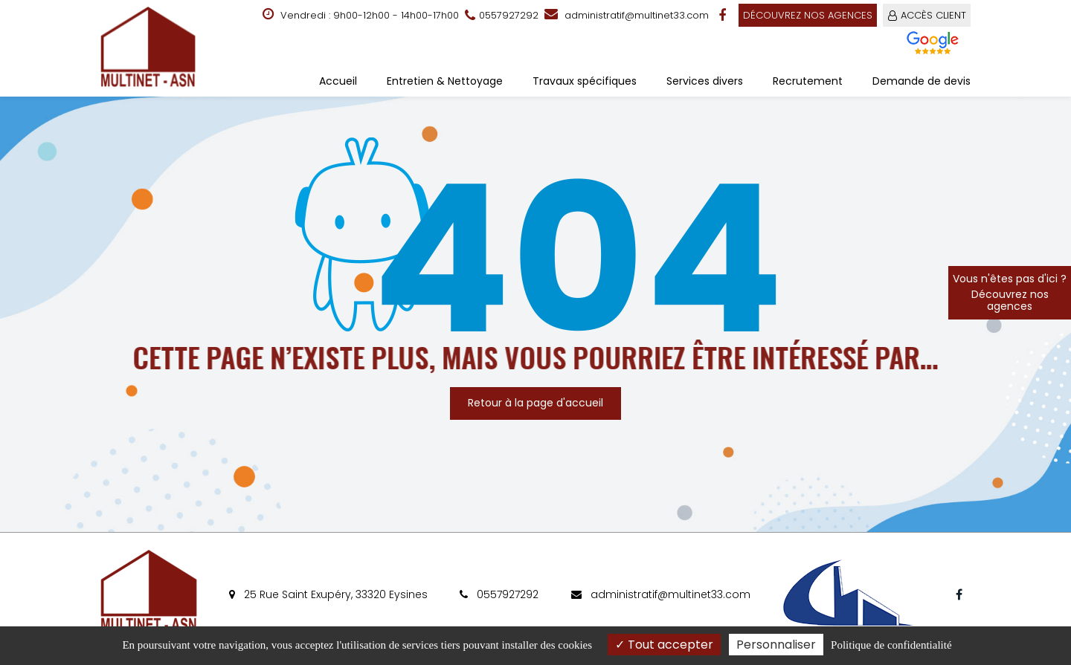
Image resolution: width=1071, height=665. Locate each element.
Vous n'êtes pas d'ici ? (1009, 292)
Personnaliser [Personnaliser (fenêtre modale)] (776, 644)
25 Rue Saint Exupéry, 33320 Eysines (328, 594)
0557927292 (499, 594)
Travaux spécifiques (585, 81)
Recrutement (808, 81)
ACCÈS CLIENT (933, 15)
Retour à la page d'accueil (535, 402)
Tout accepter (664, 644)
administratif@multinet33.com (626, 15)
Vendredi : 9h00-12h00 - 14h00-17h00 (361, 14)
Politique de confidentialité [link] (891, 645)
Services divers (704, 81)
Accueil (338, 81)
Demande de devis (921, 81)
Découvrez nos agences (807, 15)
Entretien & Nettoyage (445, 81)
